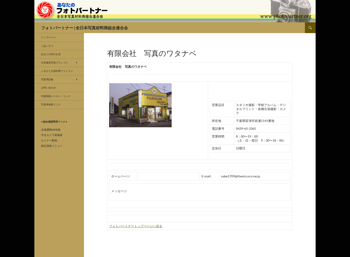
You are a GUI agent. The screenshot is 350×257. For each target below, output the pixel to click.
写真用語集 (47, 79)
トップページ (48, 37)
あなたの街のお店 (51, 54)
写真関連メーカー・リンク (56, 96)
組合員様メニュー (51, 145)
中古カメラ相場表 (51, 135)
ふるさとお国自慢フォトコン (57, 70)
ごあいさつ (47, 45)
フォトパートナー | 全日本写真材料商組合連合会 (84, 27)
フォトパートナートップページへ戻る (135, 226)
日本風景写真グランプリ (54, 62)
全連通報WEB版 (50, 129)
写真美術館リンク (51, 104)
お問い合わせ (48, 87)
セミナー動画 (49, 140)
